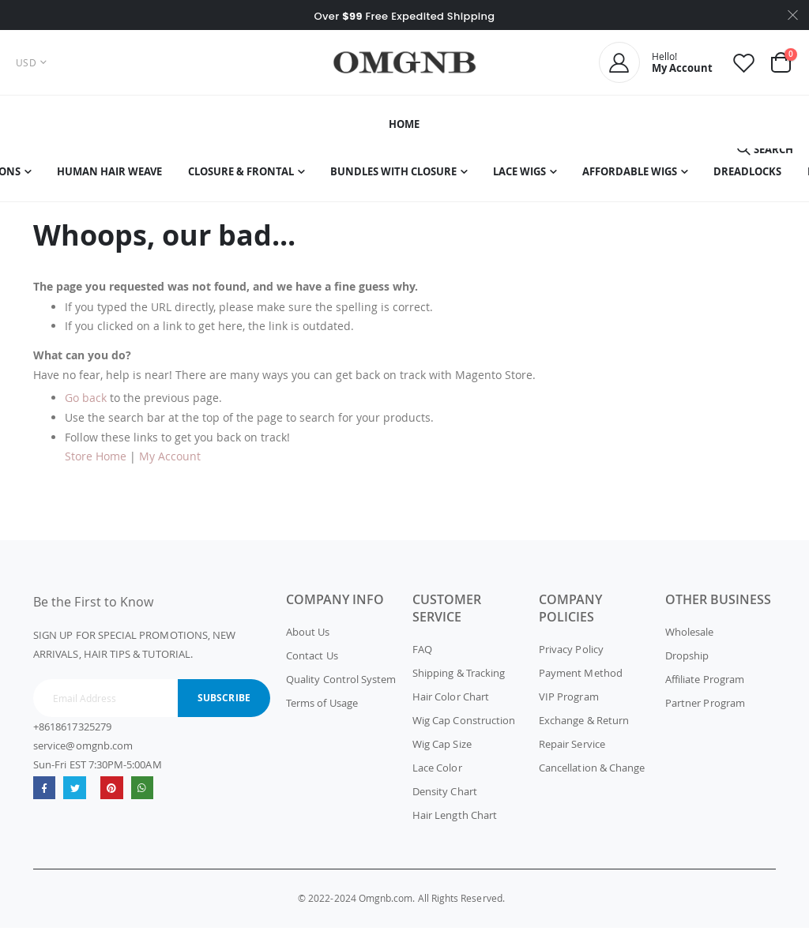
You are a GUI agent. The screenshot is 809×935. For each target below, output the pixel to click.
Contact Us (312, 662)
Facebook (44, 794)
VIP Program (569, 704)
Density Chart (444, 798)
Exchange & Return (584, 727)
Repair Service (572, 751)
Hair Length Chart (454, 822)
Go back (86, 404)
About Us (308, 639)
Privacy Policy (571, 656)
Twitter (76, 794)
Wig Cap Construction (463, 727)
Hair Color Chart (450, 704)
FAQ (422, 656)
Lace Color (437, 775)
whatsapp (145, 794)
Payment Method (581, 680)
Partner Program (705, 710)
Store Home (95, 463)
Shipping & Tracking (458, 680)
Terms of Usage (322, 710)
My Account (170, 463)
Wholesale (689, 639)
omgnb (114, 794)
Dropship (687, 662)
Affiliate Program (704, 686)
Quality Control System (341, 686)
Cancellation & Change (592, 775)
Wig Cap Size (442, 751)
